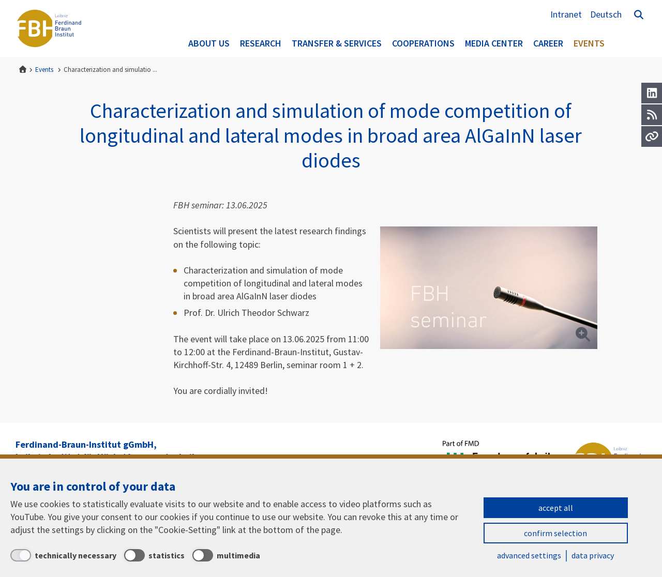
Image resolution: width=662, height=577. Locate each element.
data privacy (592, 555)
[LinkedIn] (651, 93)
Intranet (566, 14)
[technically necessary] (63, 555)
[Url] (651, 136)
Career (548, 43)
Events (589, 43)
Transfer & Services (337, 43)
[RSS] (651, 114)
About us (209, 43)
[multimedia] (226, 555)
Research (260, 43)
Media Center (494, 43)
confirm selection (555, 533)
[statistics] (154, 555)
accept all (555, 508)
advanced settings (529, 555)
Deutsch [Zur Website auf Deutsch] (606, 14)
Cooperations (423, 43)
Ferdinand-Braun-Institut (49, 28)
